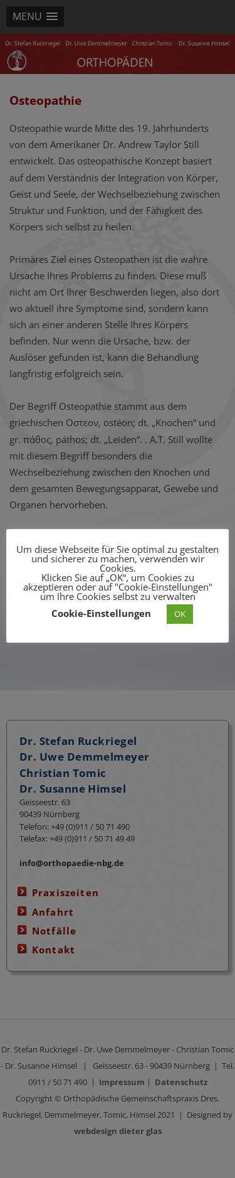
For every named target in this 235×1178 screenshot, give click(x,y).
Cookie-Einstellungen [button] (101, 613)
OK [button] (179, 613)
